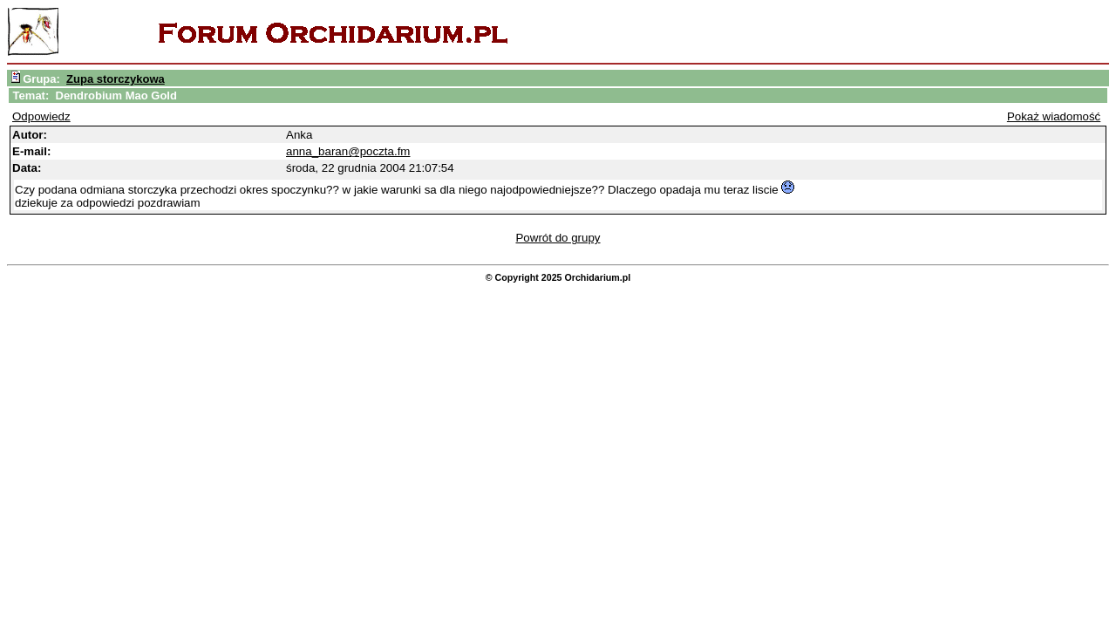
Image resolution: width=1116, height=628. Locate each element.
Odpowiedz (41, 116)
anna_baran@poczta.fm (348, 151)
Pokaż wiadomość (1053, 116)
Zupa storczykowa (115, 78)
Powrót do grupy (557, 237)
